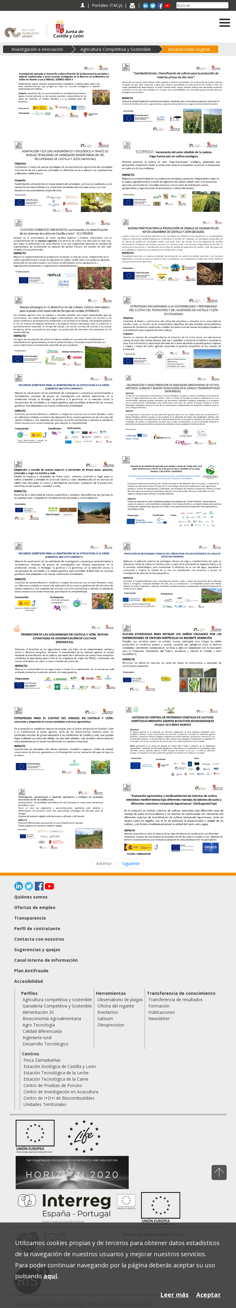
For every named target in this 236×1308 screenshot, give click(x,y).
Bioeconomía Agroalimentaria (52, 1018)
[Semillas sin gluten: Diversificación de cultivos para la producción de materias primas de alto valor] (172, 98)
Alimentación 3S (38, 1012)
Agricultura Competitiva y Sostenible (115, 49)
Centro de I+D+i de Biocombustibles (59, 1098)
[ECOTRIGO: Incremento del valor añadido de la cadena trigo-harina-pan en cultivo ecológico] (172, 176)
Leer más (174, 1295)
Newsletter (159, 1018)
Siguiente (131, 863)
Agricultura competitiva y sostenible (57, 999)
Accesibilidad (28, 981)
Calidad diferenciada (42, 1031)
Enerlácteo (107, 1012)
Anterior (104, 863)
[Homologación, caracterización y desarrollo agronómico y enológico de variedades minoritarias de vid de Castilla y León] (64, 819)
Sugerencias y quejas (37, 949)
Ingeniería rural (37, 1037)
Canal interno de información (46, 960)
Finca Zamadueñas (42, 1060)
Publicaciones (161, 1012)
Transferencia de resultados (175, 999)
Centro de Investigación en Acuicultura (61, 1092)
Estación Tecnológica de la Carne (56, 1079)
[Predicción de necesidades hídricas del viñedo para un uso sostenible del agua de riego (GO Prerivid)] (172, 577)
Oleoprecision (110, 1025)
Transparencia (30, 918)
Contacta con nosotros (39, 939)
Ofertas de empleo (34, 907)
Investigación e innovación (37, 49)
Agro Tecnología (39, 1025)
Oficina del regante (115, 1006)
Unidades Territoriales (45, 1104)
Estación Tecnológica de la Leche (56, 1073)
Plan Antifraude (31, 970)
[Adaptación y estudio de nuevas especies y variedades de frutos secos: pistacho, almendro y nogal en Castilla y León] (64, 495)
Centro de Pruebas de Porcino (53, 1085)
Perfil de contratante (37, 928)
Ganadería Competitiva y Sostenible (57, 1006)
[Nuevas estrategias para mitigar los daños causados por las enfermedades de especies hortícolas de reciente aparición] (172, 659)
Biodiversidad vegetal (189, 49)
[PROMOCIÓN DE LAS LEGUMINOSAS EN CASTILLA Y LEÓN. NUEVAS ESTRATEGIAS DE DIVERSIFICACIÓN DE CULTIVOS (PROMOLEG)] (64, 659)
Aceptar (208, 1295)
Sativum (105, 1018)
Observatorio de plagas (120, 999)
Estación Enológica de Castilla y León (60, 1066)
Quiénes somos (31, 897)
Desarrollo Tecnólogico (45, 1044)
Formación (158, 1006)
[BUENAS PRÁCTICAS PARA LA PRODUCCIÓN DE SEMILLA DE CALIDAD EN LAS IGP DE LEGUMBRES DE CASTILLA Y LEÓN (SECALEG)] (172, 252)
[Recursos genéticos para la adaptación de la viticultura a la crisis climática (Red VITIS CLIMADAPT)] (64, 409)
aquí (50, 1276)
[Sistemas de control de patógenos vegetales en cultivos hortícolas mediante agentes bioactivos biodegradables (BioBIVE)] (172, 741)
